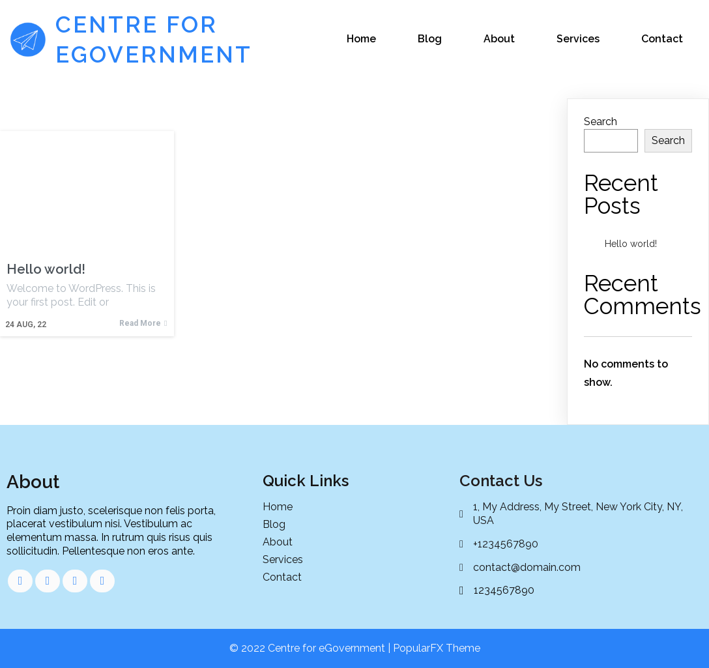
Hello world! (631, 244)
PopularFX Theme (436, 648)
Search (600, 121)
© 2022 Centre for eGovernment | (311, 648)
